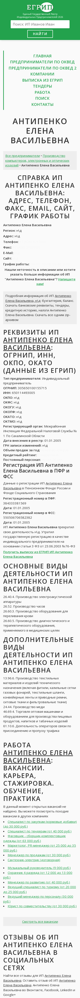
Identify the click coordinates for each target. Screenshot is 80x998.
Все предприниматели (22, 155)
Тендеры (42, 86)
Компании (42, 74)
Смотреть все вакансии (40, 921)
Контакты (42, 104)
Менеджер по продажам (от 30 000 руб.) (39, 855)
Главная (42, 55)
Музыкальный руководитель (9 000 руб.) (39, 868)
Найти (40, 33)
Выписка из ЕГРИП (42, 80)
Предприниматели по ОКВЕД (42, 61)
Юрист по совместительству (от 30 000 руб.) (42, 906)
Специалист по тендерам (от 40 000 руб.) (39, 831)
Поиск (42, 98)
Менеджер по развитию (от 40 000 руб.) (39, 882)
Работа (42, 92)
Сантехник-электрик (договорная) (34, 860)
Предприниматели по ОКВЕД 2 (42, 68)
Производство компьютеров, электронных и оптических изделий (37, 160)
